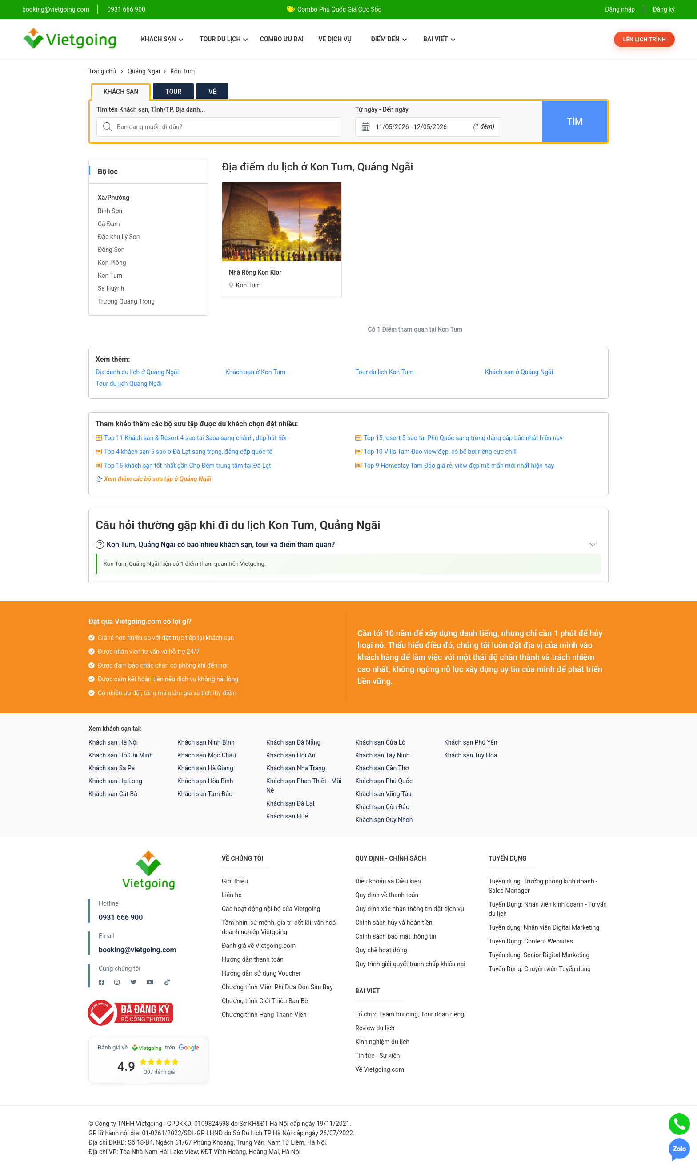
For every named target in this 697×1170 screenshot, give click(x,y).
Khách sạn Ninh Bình (206, 742)
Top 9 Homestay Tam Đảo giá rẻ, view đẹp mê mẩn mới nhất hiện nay (459, 465)
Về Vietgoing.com (379, 1069)
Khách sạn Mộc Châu (206, 755)
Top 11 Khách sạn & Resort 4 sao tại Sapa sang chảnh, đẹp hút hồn (196, 437)
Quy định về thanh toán (386, 895)
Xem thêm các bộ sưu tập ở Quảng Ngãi (157, 478)
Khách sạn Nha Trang (295, 768)
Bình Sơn (110, 211)
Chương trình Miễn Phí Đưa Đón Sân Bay (277, 987)
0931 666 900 (126, 9)
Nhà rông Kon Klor (255, 272)
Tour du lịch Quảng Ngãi (129, 383)
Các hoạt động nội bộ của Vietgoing (271, 908)
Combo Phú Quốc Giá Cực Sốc (339, 9)
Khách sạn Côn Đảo (382, 806)
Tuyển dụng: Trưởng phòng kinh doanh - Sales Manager (543, 886)
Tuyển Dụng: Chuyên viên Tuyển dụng (540, 968)
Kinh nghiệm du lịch (382, 1041)
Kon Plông (112, 262)
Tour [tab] (173, 91)
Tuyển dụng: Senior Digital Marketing (539, 955)
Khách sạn (162, 39)
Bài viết (439, 39)
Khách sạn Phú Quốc (384, 781)
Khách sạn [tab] (121, 91)
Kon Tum (182, 71)
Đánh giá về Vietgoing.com (259, 945)
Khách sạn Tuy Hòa (470, 755)
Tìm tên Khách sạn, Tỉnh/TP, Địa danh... (150, 109)
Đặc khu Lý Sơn (119, 236)
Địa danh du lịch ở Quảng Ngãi (137, 372)
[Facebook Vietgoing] (102, 982)
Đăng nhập (620, 9)
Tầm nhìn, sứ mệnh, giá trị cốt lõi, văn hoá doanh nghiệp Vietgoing (279, 927)
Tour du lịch (224, 39)
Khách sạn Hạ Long (115, 781)
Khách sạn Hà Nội (113, 742)
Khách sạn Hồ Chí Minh (120, 755)
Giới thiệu (235, 881)
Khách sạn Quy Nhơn (384, 819)
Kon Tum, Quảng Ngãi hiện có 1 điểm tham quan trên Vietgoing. (185, 563)
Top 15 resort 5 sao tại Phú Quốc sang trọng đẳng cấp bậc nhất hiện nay (463, 437)
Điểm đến (389, 39)
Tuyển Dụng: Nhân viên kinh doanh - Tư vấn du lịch (548, 909)
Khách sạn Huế (287, 816)
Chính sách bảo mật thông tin (396, 936)
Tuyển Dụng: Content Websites (531, 941)
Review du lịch (375, 1028)
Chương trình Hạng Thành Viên (264, 1014)
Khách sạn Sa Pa (111, 768)
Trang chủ (102, 71)
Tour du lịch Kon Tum (384, 372)
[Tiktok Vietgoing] (167, 982)
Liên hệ (232, 895)
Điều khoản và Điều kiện (388, 881)
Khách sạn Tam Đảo (204, 794)
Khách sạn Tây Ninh (382, 755)
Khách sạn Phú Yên (470, 742)
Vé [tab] (212, 91)
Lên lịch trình (644, 39)
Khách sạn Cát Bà (112, 794)
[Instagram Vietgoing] (117, 982)
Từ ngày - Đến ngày (382, 109)
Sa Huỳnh (111, 288)
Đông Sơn (111, 249)
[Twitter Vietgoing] (134, 982)
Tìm (574, 121)
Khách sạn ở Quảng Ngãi (519, 372)
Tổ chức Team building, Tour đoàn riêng (409, 1014)
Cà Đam (109, 223)
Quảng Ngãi (144, 71)
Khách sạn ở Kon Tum (255, 372)
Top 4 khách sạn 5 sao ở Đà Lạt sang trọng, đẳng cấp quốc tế (188, 451)
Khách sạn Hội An (290, 755)
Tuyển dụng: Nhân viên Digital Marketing (544, 927)
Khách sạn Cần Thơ (382, 768)
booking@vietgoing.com (137, 950)
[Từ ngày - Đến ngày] (428, 127)
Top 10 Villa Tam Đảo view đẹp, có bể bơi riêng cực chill (440, 451)
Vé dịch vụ (335, 39)
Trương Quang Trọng (126, 301)
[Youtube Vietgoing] (151, 982)
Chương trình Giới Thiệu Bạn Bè (265, 1000)
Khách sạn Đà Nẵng (293, 742)
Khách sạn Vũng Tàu (383, 794)
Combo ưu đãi (282, 39)
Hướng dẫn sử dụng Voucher (261, 973)
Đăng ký (664, 9)
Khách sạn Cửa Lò (380, 742)
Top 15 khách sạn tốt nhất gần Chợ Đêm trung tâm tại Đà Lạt (187, 465)
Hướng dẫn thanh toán (253, 959)
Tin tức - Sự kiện (377, 1055)
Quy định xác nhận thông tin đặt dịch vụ (409, 908)
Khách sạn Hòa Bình (205, 781)
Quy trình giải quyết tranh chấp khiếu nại (410, 964)
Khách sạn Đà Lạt (290, 803)
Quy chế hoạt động (381, 950)
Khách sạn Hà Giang (205, 768)
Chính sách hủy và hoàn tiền (394, 922)
